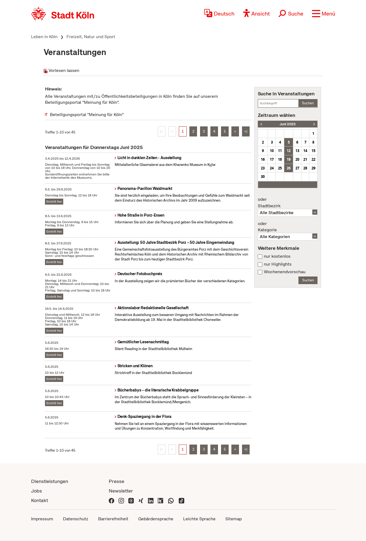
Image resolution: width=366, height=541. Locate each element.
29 (313, 168)
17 (272, 159)
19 (289, 159)
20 (297, 159)
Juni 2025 (288, 124)
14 (305, 150)
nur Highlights (278, 264)
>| (245, 131)
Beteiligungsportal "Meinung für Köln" (87, 114)
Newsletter (121, 491)
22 (313, 159)
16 (263, 159)
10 (272, 150)
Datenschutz (75, 519)
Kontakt (39, 500)
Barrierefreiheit (113, 519)
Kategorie (288, 227)
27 (297, 168)
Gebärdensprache (155, 519)
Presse (116, 481)
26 (289, 168)
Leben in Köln (44, 36)
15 (313, 150)
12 (289, 150)
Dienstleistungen (49, 481)
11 (280, 150)
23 (263, 168)
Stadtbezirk (288, 203)
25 (280, 168)
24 (272, 168)
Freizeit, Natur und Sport (90, 36)
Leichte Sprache (199, 519)
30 (263, 176)
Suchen (308, 103)
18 (280, 159)
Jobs (36, 491)
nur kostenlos (277, 256)
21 (305, 159)
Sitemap (233, 519)
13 (297, 150)
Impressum (42, 519)
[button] (323, 13)
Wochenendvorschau (284, 272)
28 (305, 168)
